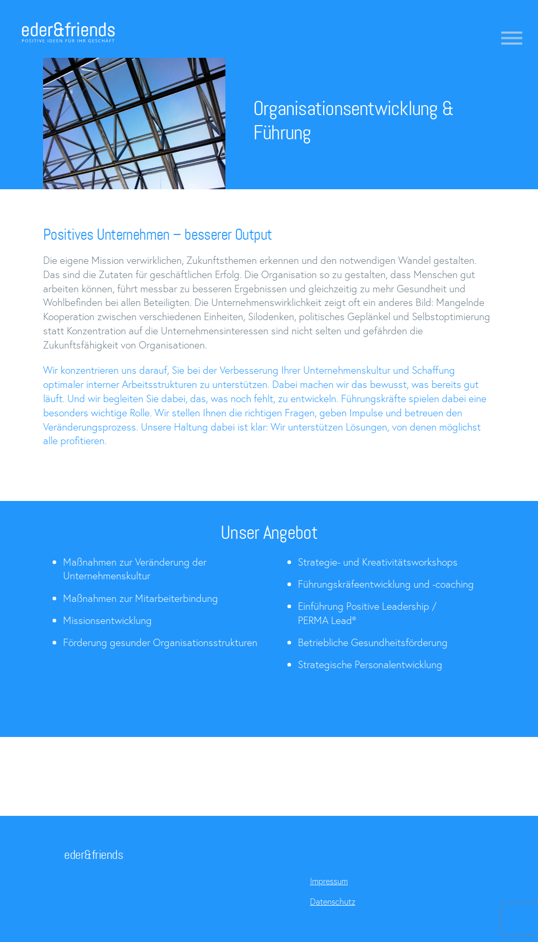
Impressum (329, 880)
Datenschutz (332, 901)
